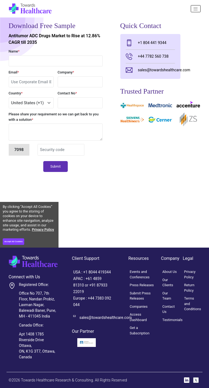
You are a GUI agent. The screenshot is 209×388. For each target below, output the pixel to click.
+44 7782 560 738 (147, 56)
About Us (169, 272)
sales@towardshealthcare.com (150, 70)
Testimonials (172, 320)
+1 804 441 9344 (146, 42)
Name (14, 51)
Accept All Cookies (13, 241)
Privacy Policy (43, 229)
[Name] (196, 8)
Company (66, 72)
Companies (139, 306)
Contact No (67, 93)
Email (14, 72)
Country (16, 93)
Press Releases (142, 285)
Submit (55, 166)
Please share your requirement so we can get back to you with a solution (54, 117)
